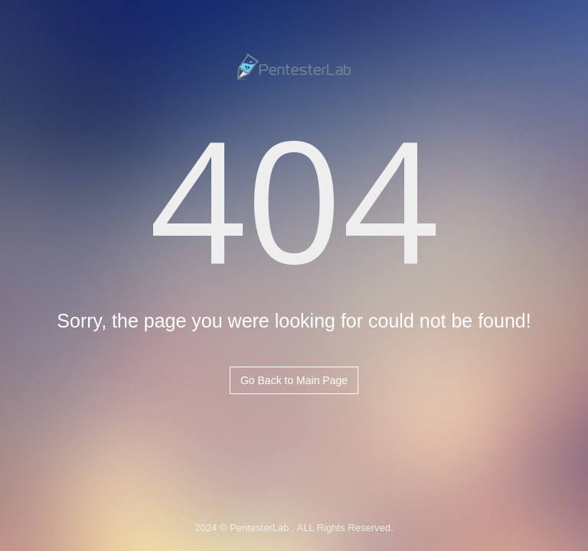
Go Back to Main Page (294, 380)
